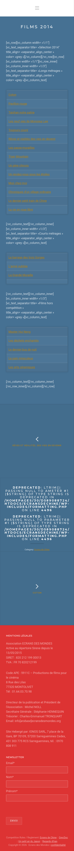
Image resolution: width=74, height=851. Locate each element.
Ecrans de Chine (41, 549)
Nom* (10, 777)
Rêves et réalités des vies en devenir (32, 139)
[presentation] (31, 809)
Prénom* (12, 791)
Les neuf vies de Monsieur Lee (28, 121)
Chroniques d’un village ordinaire (30, 192)
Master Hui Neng (20, 331)
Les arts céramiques (22, 367)
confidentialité (58, 845)
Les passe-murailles (22, 147)
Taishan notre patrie (22, 112)
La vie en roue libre (21, 209)
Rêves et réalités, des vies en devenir (37, 445)
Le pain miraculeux (21, 358)
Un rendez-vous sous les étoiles (29, 174)
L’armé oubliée (18, 266)
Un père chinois (19, 165)
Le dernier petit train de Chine (28, 200)
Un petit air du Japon (29, 841)
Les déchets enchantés (24, 340)
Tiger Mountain (18, 156)
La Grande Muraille (21, 275)
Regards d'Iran (49, 841)
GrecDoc (63, 837)
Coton (12, 94)
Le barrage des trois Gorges (26, 257)
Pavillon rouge (18, 103)
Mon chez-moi (18, 183)
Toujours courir (18, 130)
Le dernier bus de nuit (23, 349)
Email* (10, 763)
